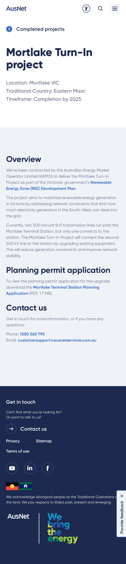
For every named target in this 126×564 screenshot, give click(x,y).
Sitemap (44, 441)
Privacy (13, 441)
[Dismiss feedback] (122, 496)
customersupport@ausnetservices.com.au (57, 340)
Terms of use (17, 451)
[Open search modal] (100, 9)
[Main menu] (115, 9)
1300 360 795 (32, 334)
